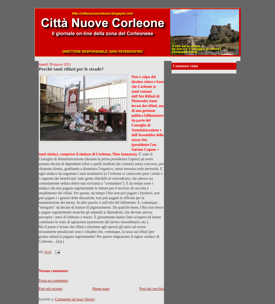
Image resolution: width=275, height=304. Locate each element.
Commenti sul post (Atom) (75, 299)
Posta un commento (53, 281)
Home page (100, 289)
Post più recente (50, 289)
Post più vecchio (151, 289)
